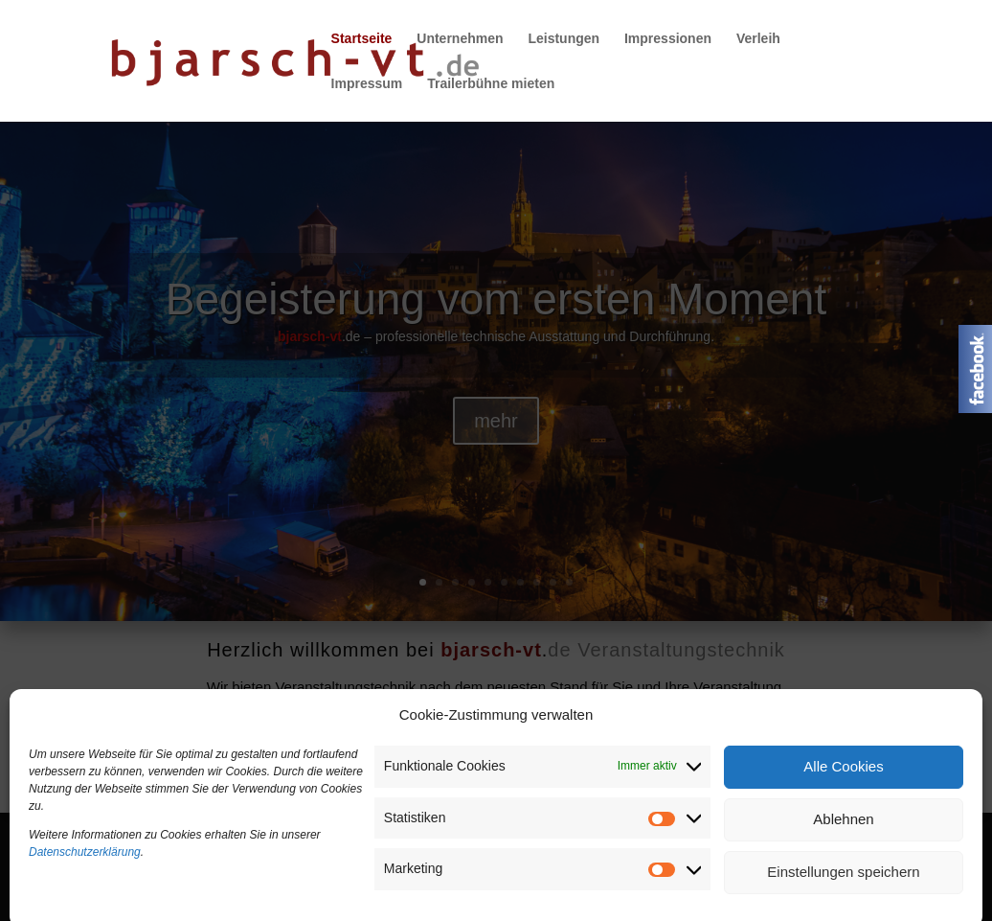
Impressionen (667, 39)
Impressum (367, 84)
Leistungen (563, 39)
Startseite (362, 39)
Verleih (758, 39)
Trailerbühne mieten (490, 84)
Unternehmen (460, 39)
